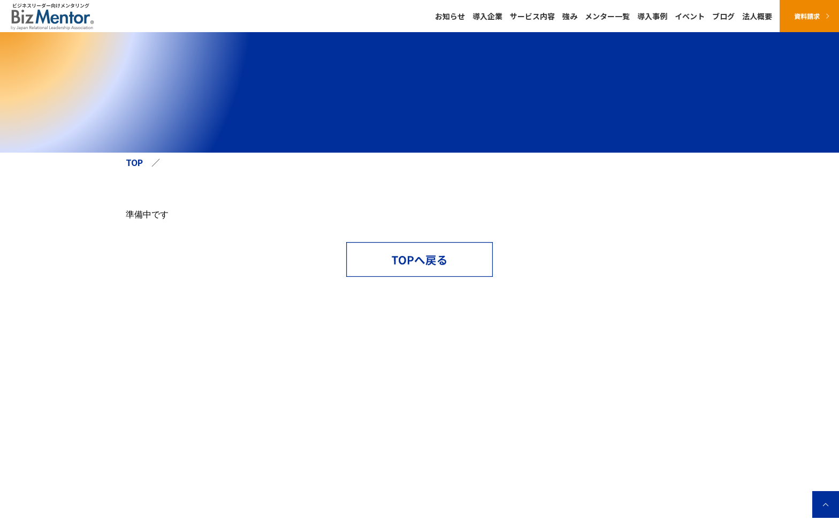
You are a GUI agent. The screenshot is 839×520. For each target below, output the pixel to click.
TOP (134, 162)
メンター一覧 (607, 16)
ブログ (723, 16)
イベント (690, 16)
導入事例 (652, 16)
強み (569, 16)
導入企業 (487, 16)
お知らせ (450, 16)
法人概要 (757, 16)
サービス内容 (532, 16)
